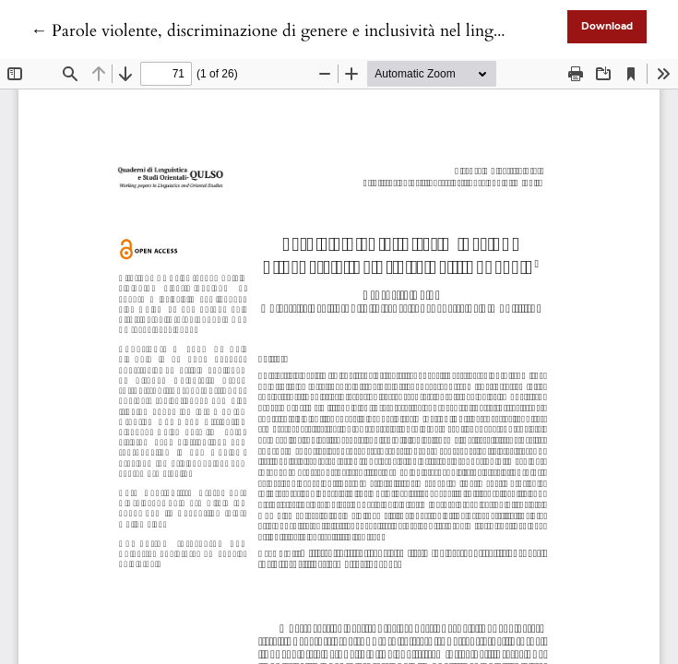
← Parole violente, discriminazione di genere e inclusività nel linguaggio (286, 30)
